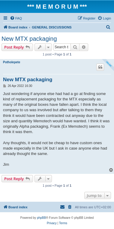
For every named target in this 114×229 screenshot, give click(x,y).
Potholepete (11, 62)
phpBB (41, 217)
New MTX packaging (29, 38)
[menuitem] (16, 18)
